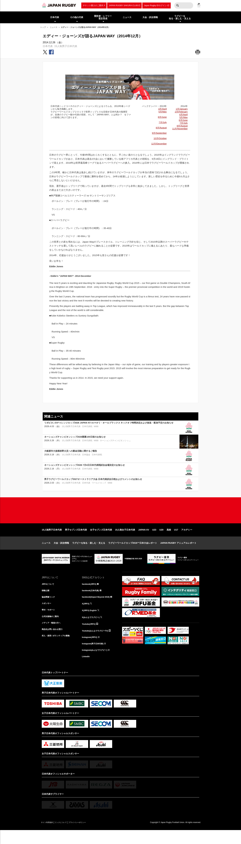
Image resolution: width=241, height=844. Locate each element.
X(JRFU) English (90, 622)
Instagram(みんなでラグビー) (96, 663)
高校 (169, 540)
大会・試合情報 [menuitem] (150, 17)
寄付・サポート (49, 622)
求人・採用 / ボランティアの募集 (58, 649)
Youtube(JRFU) (90, 635)
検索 (177, 5)
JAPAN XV (143, 540)
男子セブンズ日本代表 (76, 540)
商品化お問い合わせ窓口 (54, 642)
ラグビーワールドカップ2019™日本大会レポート (132, 553)
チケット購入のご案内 (93, 5)
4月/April (162, 109)
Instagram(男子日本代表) (94, 656)
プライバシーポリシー (88, 836)
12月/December (159, 143)
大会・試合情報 (61, 553)
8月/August (161, 127)
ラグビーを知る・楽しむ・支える (88, 553)
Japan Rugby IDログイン (155, 5)
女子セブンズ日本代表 (101, 540)
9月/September (159, 133)
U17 (176, 540)
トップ (43, 27)
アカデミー (186, 540)
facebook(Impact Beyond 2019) (98, 608)
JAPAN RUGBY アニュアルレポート (178, 553)
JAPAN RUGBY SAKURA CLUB (123, 5)
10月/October (160, 138)
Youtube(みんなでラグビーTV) (97, 642)
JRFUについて (49, 594)
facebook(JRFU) (90, 594)
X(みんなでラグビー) (92, 629)
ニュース (53, 27)
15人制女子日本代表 (125, 540)
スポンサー (47, 615)
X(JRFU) (86, 615)
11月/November (180, 128)
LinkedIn (86, 670)
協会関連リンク (49, 608)
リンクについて (67, 836)
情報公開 (46, 601)
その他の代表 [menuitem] (76, 17)
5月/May (162, 111)
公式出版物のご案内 (52, 629)
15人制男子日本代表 (65, 46)
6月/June (162, 117)
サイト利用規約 (49, 836)
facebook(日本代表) (92, 601)
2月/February (181, 111)
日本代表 (48, 46)
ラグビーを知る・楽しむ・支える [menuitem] (180, 17)
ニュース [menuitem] (127, 17)
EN (199, 7)
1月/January (181, 109)
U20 (161, 540)
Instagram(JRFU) (91, 649)
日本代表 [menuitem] (54, 17)
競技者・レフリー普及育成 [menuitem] (103, 17)
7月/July (163, 122)
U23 (154, 540)
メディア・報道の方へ (53, 635)
